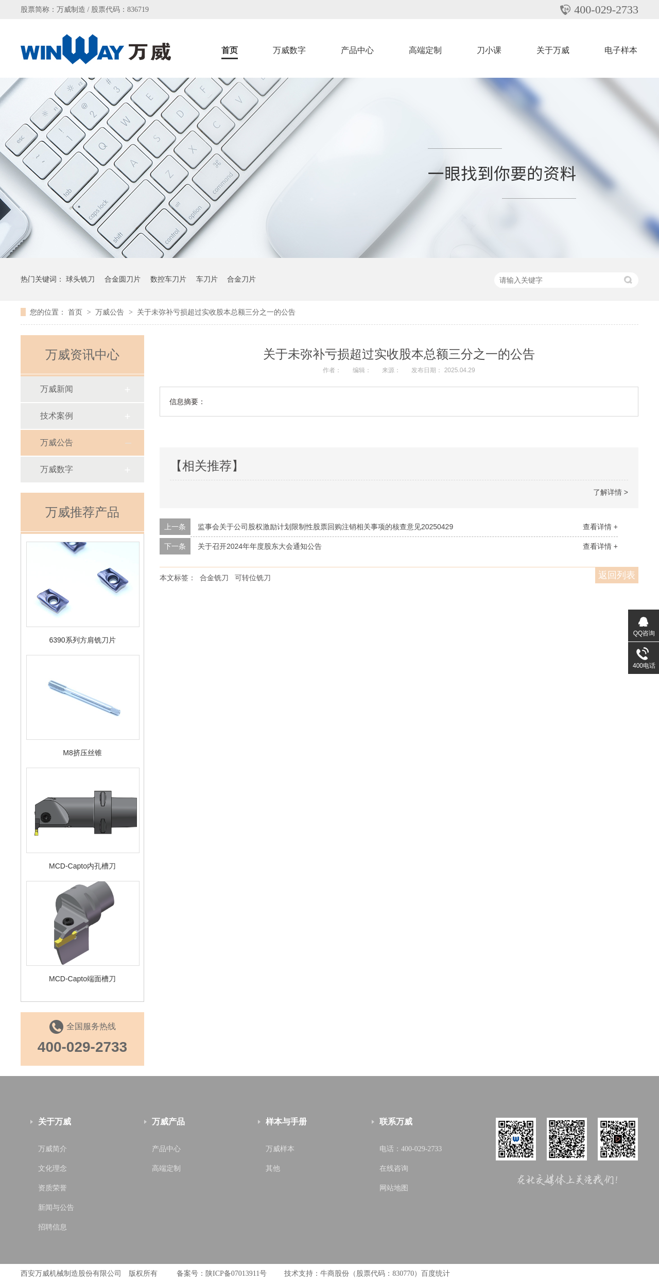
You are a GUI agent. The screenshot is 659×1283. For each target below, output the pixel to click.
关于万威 (552, 50)
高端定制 (425, 50)
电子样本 (620, 50)
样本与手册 (286, 1121)
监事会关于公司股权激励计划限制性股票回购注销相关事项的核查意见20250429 (325, 527)
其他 (273, 1168)
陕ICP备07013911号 (236, 1273)
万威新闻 (56, 389)
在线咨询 (393, 1168)
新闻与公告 (56, 1207)
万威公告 (110, 312)
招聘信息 (52, 1227)
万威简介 (52, 1149)
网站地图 (393, 1188)
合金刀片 (241, 279)
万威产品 (168, 1121)
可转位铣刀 (253, 578)
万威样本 (280, 1149)
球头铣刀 (80, 279)
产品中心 (357, 50)
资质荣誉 (52, 1188)
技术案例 (56, 415)
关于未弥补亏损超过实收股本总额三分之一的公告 (216, 312)
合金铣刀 (214, 578)
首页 (229, 50)
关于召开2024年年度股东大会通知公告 (260, 546)
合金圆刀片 (123, 279)
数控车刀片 (168, 279)
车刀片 (207, 279)
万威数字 (289, 50)
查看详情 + (600, 527)
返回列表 (616, 575)
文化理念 (52, 1168)
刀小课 (489, 50)
